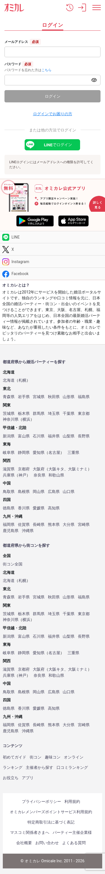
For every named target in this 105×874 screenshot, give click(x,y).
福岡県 (9, 524)
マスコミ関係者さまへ (29, 832)
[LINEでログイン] (53, 144)
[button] (70, 7)
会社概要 (24, 843)
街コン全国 (12, 564)
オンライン (73, 757)
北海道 (9, 380)
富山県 (24, 436)
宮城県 (39, 396)
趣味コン (52, 757)
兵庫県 (9, 475)
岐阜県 (9, 452)
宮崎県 (84, 524)
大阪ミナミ (78, 469)
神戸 (22, 475)
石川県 (39, 436)
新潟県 (9, 436)
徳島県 (9, 508)
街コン (35, 757)
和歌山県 (56, 475)
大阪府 (39, 469)
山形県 (68, 396)
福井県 (54, 436)
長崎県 (39, 524)
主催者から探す (39, 767)
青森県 (9, 396)
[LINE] (52, 237)
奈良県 (39, 475)
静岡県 (24, 452)
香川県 (24, 508)
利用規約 (72, 801)
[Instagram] (52, 262)
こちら (46, 70)
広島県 (54, 491)
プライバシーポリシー (41, 801)
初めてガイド (14, 757)
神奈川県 (10, 419)
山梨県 (68, 436)
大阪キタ (56, 469)
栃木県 (24, 413)
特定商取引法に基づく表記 (50, 822)
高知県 (54, 508)
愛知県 (39, 452)
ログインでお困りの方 (52, 114)
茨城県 (9, 413)
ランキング (12, 767)
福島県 (84, 396)
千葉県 (68, 413)
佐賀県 (24, 524)
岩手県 (24, 396)
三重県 (73, 452)
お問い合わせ (47, 843)
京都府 (24, 469)
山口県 (68, 491)
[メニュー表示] (96, 7)
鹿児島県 (10, 530)
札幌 (22, 380)
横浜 (26, 419)
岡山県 (39, 491)
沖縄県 (28, 530)
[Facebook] (52, 274)
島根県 (24, 491)
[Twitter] (52, 249)
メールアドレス (16, 42)
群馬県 (39, 413)
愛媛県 (39, 508)
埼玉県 (54, 413)
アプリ (28, 778)
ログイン (52, 96)
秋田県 (54, 396)
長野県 (84, 436)
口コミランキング (72, 767)
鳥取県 (9, 491)
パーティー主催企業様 (72, 832)
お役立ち (10, 778)
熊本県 (54, 524)
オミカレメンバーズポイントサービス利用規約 (51, 812)
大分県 (68, 524)
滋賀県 (9, 469)
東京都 (84, 413)
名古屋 (54, 452)
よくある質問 (74, 843)
